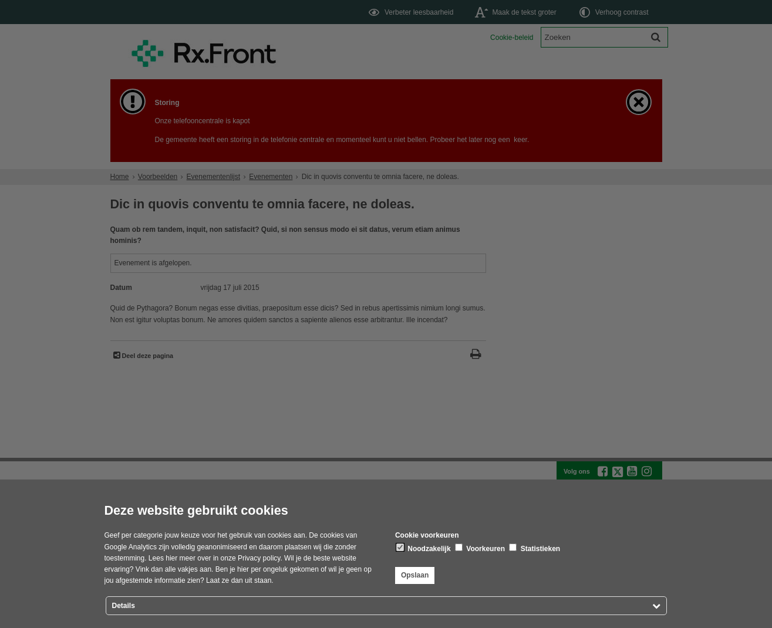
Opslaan (415, 575)
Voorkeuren (480, 548)
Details (123, 606)
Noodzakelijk (423, 548)
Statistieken (534, 548)
